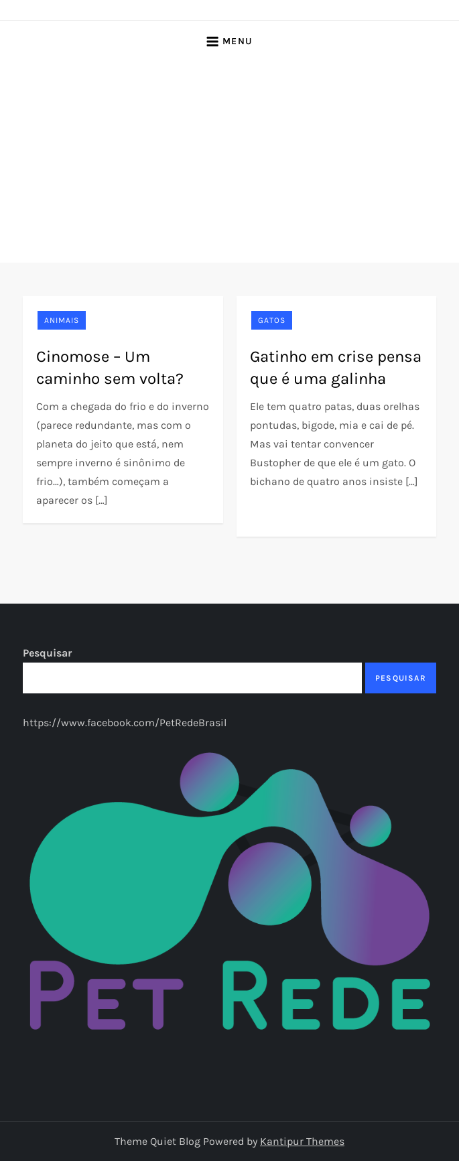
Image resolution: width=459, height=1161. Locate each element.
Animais (61, 320)
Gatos (271, 320)
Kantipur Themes (302, 1141)
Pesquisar (47, 652)
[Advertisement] (229, 162)
